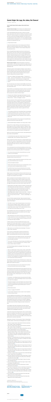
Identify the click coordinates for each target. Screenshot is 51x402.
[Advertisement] (25, 11)
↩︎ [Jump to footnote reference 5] (18, 339)
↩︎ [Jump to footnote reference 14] (29, 368)
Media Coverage (24, 3)
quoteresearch (9, 22)
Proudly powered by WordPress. (15, 399)
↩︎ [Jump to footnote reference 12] (19, 363)
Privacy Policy (29, 3)
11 (15, 200)
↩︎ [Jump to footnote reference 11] (16, 360)
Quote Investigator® (10, 2)
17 (12, 274)
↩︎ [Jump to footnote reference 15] (13, 372)
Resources (19, 3)
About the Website (13, 3)
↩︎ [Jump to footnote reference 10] (18, 357)
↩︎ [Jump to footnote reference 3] (25, 329)
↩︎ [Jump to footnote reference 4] (13, 335)
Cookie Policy (35, 3)
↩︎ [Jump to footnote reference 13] (17, 365)
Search (8, 3)
